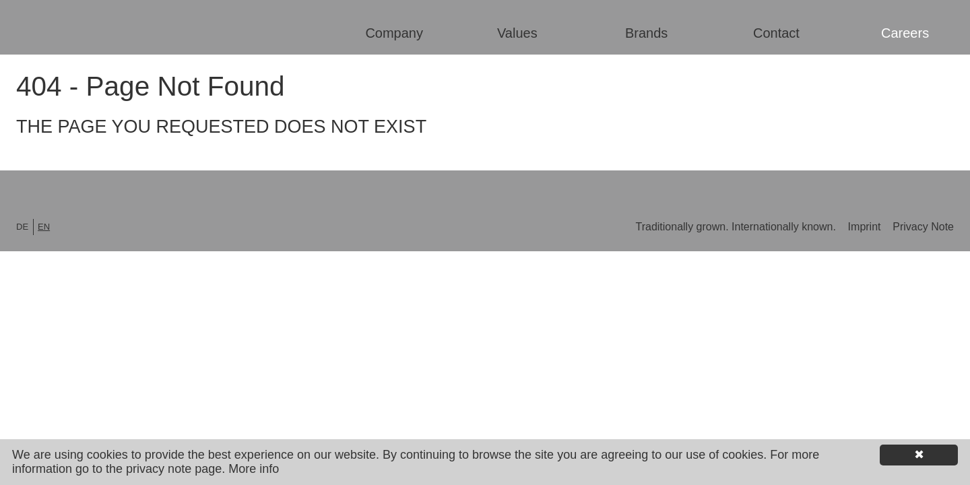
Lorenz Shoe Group (103, 28)
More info (253, 469)
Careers (905, 33)
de (22, 227)
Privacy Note (923, 226)
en (44, 227)
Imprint (866, 226)
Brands (646, 33)
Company (394, 33)
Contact (776, 33)
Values (517, 33)
